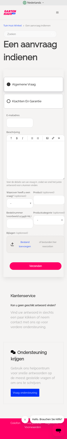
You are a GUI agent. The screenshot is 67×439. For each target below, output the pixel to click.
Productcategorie (49, 212)
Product (43, 192)
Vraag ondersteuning (25, 392)
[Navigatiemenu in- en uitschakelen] (57, 12)
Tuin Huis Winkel (12, 25)
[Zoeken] (30, 34)
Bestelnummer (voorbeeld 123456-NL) (18, 214)
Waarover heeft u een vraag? (18, 194)
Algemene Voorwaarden (41, 425)
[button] (11, 138)
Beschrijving (13, 132)
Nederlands (33, 2)
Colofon (15, 423)
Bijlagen (17, 233)
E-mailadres (12, 115)
